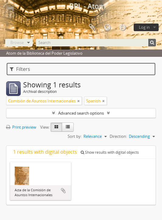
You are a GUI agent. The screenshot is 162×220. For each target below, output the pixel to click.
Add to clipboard (63, 191)
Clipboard (92, 27)
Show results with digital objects (110, 152)
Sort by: (75, 136)
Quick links (122, 27)
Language (107, 27)
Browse (17, 42)
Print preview (21, 127)
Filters (20, 69)
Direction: (118, 136)
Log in (144, 27)
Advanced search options (81, 113)
